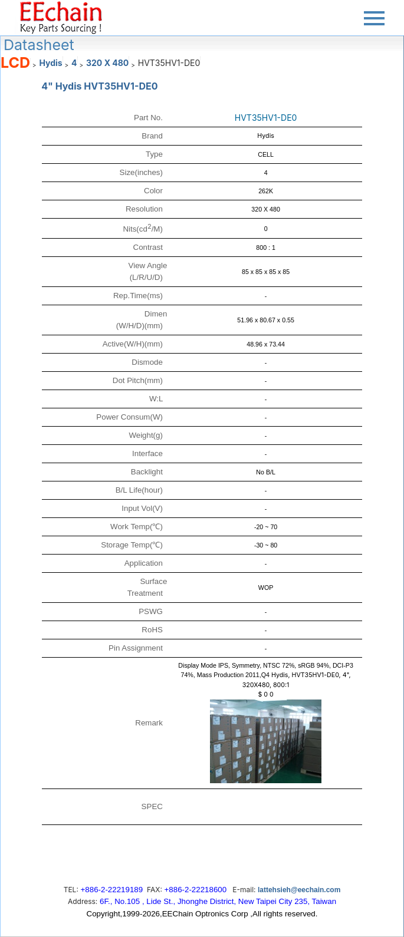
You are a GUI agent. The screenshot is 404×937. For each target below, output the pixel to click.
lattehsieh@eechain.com (299, 890)
